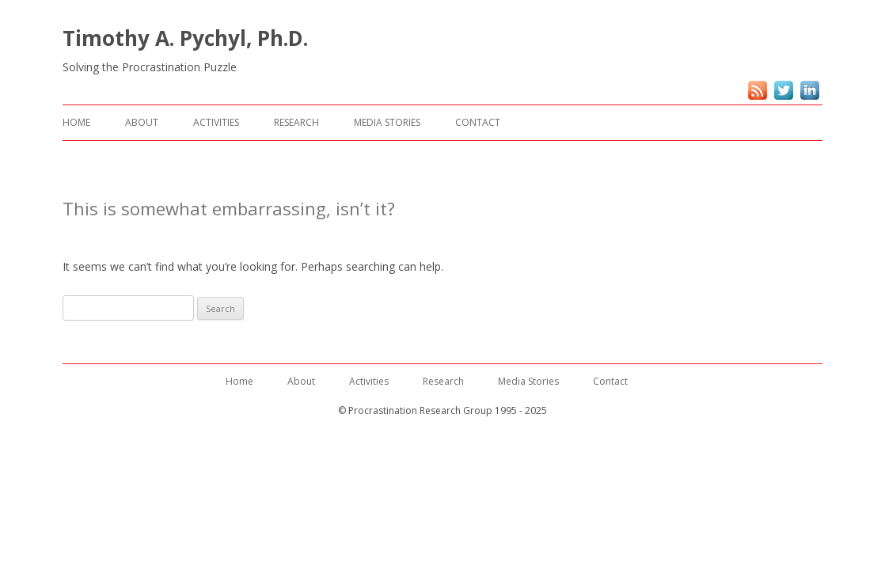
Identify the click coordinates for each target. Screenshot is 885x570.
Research (296, 122)
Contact (477, 122)
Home (76, 122)
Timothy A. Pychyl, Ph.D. (185, 38)
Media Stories (387, 122)
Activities (216, 122)
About (141, 122)
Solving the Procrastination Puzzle (150, 66)
